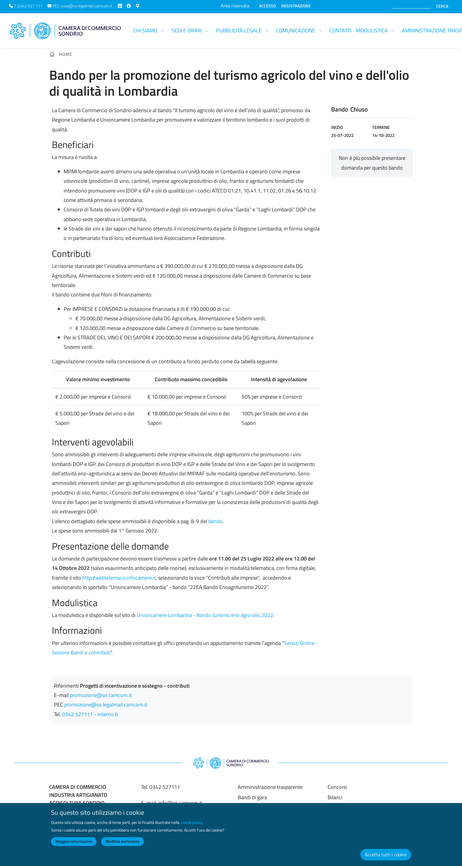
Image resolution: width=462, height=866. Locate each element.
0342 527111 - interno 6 (90, 714)
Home (65, 54)
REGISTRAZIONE (296, 6)
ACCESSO (267, 6)
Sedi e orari (186, 30)
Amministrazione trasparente (270, 787)
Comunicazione (295, 30)
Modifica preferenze (122, 847)
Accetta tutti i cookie (386, 859)
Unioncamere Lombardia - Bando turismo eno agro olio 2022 (205, 615)
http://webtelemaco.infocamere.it (119, 578)
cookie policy (191, 827)
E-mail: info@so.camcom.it (171, 803)
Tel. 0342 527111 (160, 787)
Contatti (340, 30)
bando (215, 521)
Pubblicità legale (239, 30)
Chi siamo (145, 30)
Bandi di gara (252, 797)
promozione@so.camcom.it (101, 695)
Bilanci (335, 797)
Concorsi (337, 787)
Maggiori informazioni (73, 847)
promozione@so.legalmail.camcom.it (105, 705)
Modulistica (372, 30)
